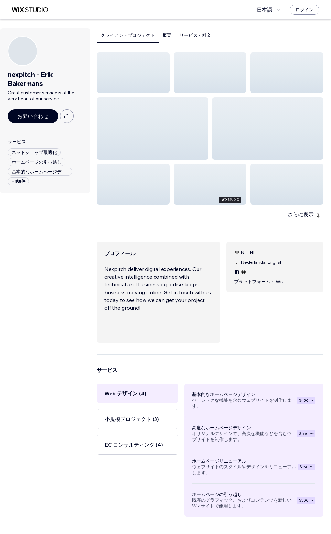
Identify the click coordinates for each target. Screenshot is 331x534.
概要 (167, 35)
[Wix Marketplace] (30, 10)
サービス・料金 (195, 35)
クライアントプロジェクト (128, 35)
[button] (133, 72)
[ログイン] (304, 10)
